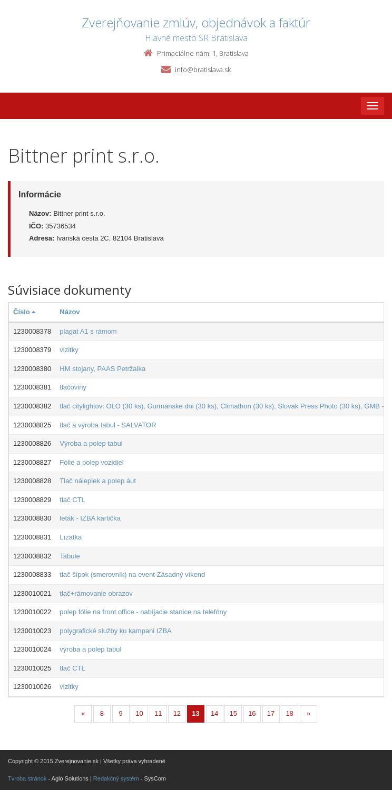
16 (252, 713)
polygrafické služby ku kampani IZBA (115, 631)
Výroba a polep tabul (91, 443)
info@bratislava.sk (203, 69)
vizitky (69, 350)
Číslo (24, 312)
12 (177, 713)
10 (139, 713)
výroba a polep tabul (90, 649)
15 (233, 713)
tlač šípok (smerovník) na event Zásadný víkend (132, 574)
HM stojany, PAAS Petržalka (102, 369)
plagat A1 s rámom (88, 331)
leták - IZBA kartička (90, 518)
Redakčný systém (116, 778)
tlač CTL (72, 500)
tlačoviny (73, 387)
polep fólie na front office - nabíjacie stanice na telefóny (143, 612)
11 (158, 713)
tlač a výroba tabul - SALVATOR (108, 425)
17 (271, 713)
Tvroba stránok (27, 778)
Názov (70, 312)
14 (214, 713)
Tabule (70, 556)
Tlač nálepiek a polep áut (98, 481)
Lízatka (71, 537)
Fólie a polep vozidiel (91, 462)
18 (289, 713)
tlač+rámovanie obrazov (96, 593)
